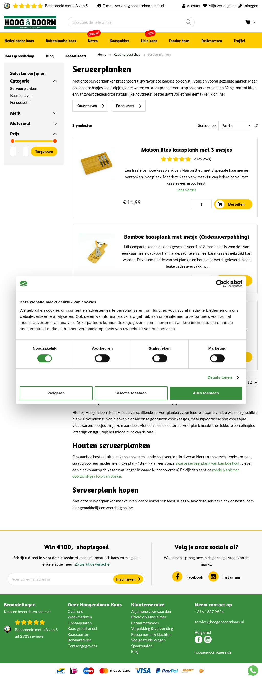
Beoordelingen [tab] (20, 605)
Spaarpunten (141, 646)
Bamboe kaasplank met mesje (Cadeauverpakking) (186, 237)
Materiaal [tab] (20, 123)
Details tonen (220, 377)
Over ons (75, 611)
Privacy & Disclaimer (148, 617)
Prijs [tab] (14, 134)
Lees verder (187, 190)
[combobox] (131, 22)
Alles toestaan (206, 393)
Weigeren (56, 393)
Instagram (231, 577)
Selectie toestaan (131, 393)
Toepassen (44, 151)
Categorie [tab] (19, 81)
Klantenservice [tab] (148, 605)
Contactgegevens (82, 646)
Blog (135, 651)
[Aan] (25, 151)
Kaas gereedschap (114, 54)
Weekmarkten (80, 617)
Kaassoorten (78, 634)
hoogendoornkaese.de (213, 652)
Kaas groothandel (82, 628)
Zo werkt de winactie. (92, 564)
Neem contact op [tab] (213, 605)
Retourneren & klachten (151, 634)
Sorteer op (207, 125)
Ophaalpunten (80, 623)
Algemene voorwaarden (151, 611)
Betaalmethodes (145, 623)
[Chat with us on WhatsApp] (253, 671)
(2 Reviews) (201, 159)
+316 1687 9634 (209, 611)
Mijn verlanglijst (222, 5)
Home (89, 54)
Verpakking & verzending (152, 628)
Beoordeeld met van (66, 5)
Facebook (194, 577)
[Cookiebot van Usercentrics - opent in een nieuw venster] (220, 283)
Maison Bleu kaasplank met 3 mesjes (186, 150)
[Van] (13, 151)
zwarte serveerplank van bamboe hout (208, 463)
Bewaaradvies (80, 640)
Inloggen (251, 5)
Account (194, 5)
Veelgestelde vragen (148, 640)
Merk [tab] (15, 113)
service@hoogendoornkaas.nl (139, 5)
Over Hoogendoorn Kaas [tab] (95, 605)
